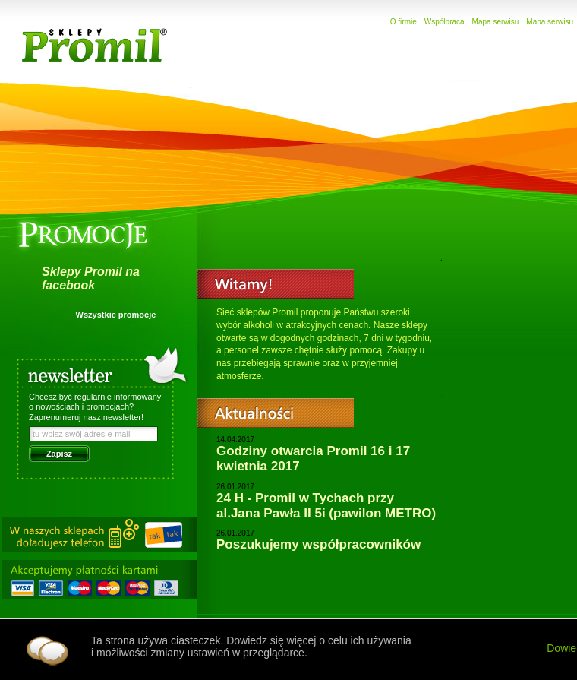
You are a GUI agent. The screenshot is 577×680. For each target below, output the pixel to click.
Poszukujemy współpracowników (318, 544)
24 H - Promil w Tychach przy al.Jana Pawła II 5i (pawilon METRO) (326, 505)
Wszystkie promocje (116, 314)
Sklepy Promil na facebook (91, 278)
